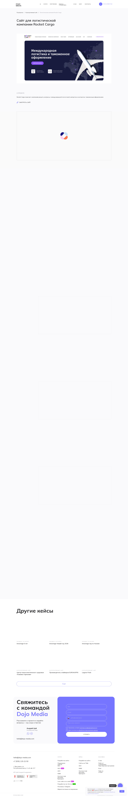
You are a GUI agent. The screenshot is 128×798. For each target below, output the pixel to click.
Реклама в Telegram (64, 786)
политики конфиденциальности (88, 728)
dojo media (18, 5)
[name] (86, 706)
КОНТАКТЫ (88, 4)
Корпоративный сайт (31, 12)
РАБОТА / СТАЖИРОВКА (62, 4)
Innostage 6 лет (22, 644)
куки (96, 789)
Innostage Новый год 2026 (58, 644)
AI (40, 4)
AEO (59, 771)
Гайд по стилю (100, 771)
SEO (59, 766)
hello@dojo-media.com (25, 739)
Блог (99, 768)
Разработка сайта (63, 760)
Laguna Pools (86, 672)
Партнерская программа (106, 766)
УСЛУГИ (45, 4)
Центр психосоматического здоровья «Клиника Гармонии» (30, 673)
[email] (86, 712)
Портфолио (20, 12)
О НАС (75, 4)
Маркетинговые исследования (67, 789)
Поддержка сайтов (61, 763)
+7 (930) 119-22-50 (20, 761)
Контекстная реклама (62, 776)
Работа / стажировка (102, 763)
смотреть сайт (25, 102)
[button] (107, 4)
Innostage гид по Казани (90, 644)
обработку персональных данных (88, 730)
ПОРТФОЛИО (53, 4)
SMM (59, 773)
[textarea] (86, 723)
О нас (100, 760)
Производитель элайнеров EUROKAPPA (63, 672)
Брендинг (61, 779)
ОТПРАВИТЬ (86, 734)
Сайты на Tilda (83, 763)
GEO (59, 768)
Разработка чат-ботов (65, 784)
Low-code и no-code (64, 781)
